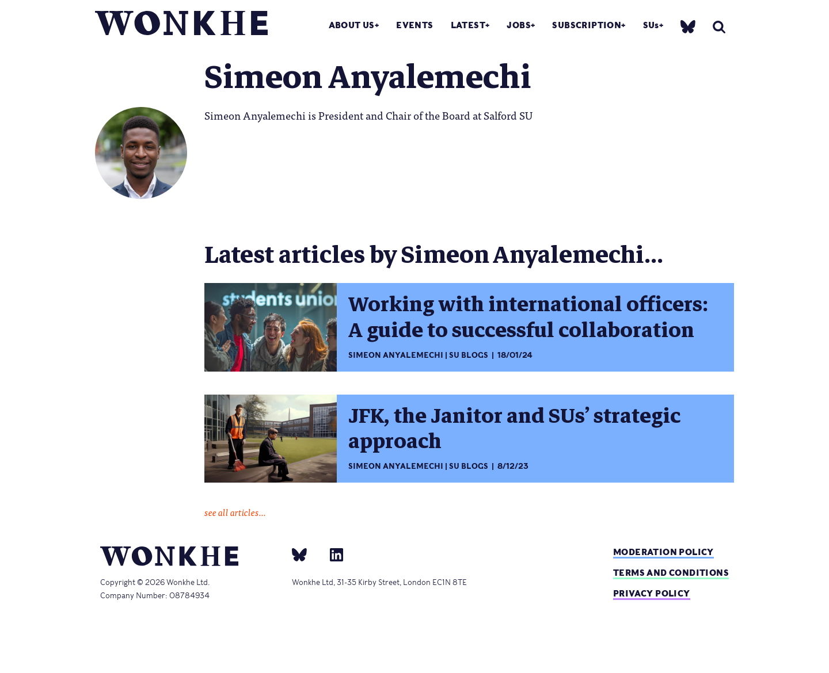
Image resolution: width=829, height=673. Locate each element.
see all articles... (235, 511)
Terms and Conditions (671, 573)
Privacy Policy (651, 593)
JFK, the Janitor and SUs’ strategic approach (514, 429)
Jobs (519, 25)
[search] (719, 26)
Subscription (586, 25)
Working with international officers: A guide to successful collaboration (528, 317)
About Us (352, 25)
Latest (468, 25)
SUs (651, 25)
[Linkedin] (332, 553)
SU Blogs (468, 355)
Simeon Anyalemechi (395, 355)
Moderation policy (663, 552)
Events (414, 25)
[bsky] (687, 26)
